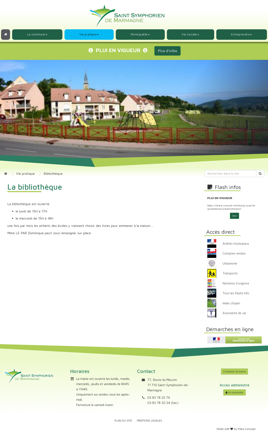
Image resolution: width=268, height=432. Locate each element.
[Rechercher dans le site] (230, 173)
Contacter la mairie (234, 371)
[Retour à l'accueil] (5, 34)
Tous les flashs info (236, 293)
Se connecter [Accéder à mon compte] (234, 392)
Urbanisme (230, 263)
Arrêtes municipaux (236, 243)
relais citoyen (231, 303)
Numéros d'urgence (236, 283)
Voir (234, 215)
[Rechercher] (260, 173)
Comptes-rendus (234, 253)
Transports (230, 273)
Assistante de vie (234, 313)
